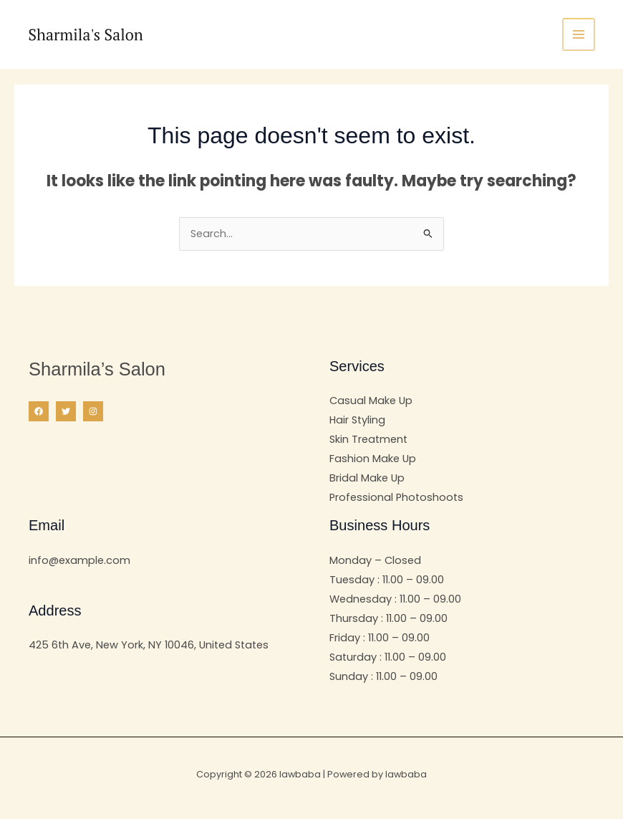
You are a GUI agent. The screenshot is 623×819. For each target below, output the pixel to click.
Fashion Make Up (372, 458)
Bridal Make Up (367, 478)
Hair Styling (357, 420)
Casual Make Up (370, 400)
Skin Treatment (368, 439)
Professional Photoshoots (396, 497)
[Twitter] (66, 411)
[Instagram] (93, 411)
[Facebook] (39, 411)
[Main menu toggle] (579, 34)
